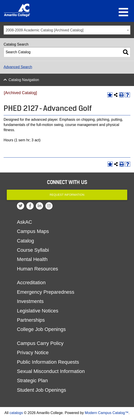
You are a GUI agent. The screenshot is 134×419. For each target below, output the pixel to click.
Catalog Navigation (24, 80)
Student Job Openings (41, 390)
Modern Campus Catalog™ (107, 413)
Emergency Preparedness (45, 292)
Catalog (25, 241)
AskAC (24, 222)
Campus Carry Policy (40, 343)
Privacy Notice (33, 352)
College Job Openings (41, 329)
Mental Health (32, 259)
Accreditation (31, 282)
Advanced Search (18, 67)
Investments (30, 301)
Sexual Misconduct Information (51, 371)
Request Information (67, 194)
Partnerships (31, 320)
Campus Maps (33, 231)
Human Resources (37, 269)
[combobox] (67, 30)
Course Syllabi (33, 250)
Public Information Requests (48, 362)
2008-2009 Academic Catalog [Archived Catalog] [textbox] (44, 30)
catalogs (16, 413)
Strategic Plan (32, 380)
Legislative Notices (37, 311)
